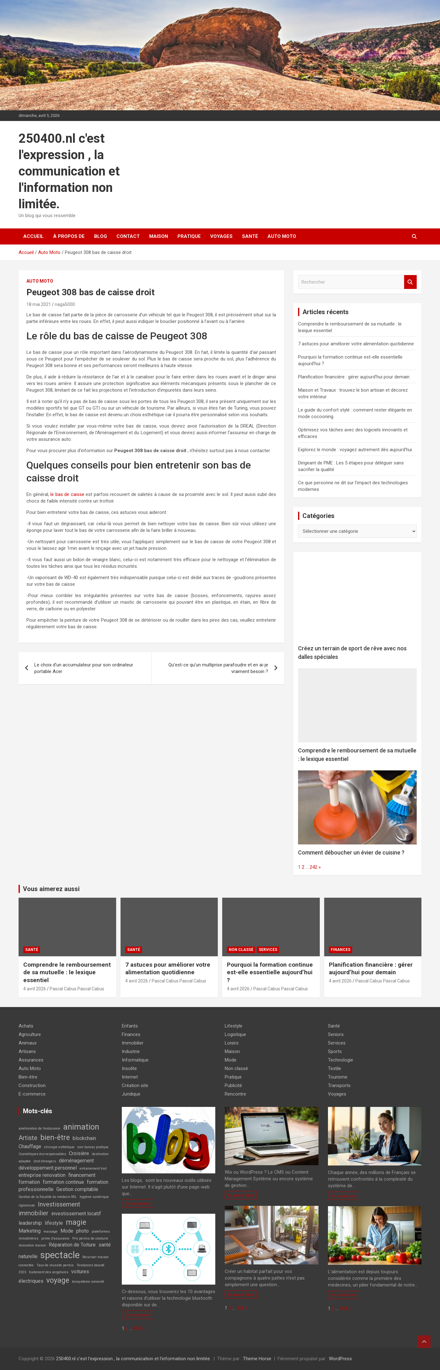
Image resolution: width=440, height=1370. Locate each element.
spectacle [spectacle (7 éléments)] (60, 1255)
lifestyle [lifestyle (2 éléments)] (54, 1223)
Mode (230, 1060)
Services (268, 949)
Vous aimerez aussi (51, 889)
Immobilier (133, 1043)
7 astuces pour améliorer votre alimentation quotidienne (356, 344)
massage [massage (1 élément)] (50, 1231)
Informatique (135, 1060)
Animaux (28, 1043)
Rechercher (410, 282)
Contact (128, 236)
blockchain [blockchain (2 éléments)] (84, 1138)
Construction (32, 1085)
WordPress (340, 1358)
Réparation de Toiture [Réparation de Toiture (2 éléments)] (72, 1245)
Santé (250, 236)
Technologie (340, 1060)
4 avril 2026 (34, 988)
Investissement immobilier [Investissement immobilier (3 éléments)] (49, 1208)
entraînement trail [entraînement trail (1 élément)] (93, 1168)
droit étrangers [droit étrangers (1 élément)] (45, 1161)
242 (313, 867)
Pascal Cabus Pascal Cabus (77, 988)
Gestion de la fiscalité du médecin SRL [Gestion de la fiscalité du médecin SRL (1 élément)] (48, 1197)
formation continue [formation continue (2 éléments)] (63, 1182)
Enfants (130, 1026)
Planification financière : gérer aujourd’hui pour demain (353, 377)
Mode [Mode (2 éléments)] (66, 1231)
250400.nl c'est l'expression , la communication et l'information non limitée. (69, 171)
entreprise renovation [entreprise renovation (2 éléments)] (42, 1175)
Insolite (129, 1068)
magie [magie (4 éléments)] (76, 1222)
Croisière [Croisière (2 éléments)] (79, 1153)
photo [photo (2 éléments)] (82, 1231)
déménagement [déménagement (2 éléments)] (76, 1161)
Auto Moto (282, 236)
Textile (334, 1068)
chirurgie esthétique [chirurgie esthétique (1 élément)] (59, 1147)
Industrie (131, 1051)
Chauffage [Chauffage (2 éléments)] (30, 1146)
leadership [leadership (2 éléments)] (30, 1223)
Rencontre (235, 1094)
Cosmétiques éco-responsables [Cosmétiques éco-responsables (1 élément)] (42, 1154)
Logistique (235, 1034)
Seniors (336, 1034)
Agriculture (30, 1034)
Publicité (233, 1085)
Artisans (27, 1051)
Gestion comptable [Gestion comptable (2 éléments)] (77, 1189)
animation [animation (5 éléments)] (81, 1126)
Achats (26, 1026)
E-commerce (32, 1094)
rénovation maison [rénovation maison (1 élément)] (32, 1245)
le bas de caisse (67, 494)
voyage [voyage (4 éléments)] (57, 1280)
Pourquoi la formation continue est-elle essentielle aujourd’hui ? (270, 972)
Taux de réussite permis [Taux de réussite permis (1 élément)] (55, 1265)
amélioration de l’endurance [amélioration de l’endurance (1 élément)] (39, 1128)
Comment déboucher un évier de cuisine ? (351, 852)
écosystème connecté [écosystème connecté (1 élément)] (88, 1282)
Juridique (131, 1094)
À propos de (69, 236)
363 (137, 1328)
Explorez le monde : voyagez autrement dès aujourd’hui (355, 449)
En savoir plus (137, 1203)
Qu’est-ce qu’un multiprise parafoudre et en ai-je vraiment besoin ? (218, 668)
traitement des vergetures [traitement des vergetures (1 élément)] (48, 1272)
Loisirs (232, 1043)
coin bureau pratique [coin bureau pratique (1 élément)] (93, 1147)
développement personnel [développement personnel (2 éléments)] (48, 1168)
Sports (335, 1051)
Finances (340, 949)
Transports (339, 1085)
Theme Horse (257, 1358)
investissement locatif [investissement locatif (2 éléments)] (76, 1214)
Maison (158, 236)
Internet (130, 1077)
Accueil (33, 236)
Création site (135, 1085)
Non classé (241, 949)
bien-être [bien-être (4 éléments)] (55, 1137)
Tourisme (337, 1077)
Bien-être (28, 1077)
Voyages (221, 236)
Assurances (31, 1060)
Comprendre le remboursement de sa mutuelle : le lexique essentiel (67, 972)
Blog (100, 236)
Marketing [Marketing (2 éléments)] (30, 1231)
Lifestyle (233, 1026)
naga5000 (65, 304)
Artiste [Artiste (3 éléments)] (28, 1138)
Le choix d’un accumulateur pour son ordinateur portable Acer (83, 668)
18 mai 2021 (38, 304)
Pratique (189, 236)
